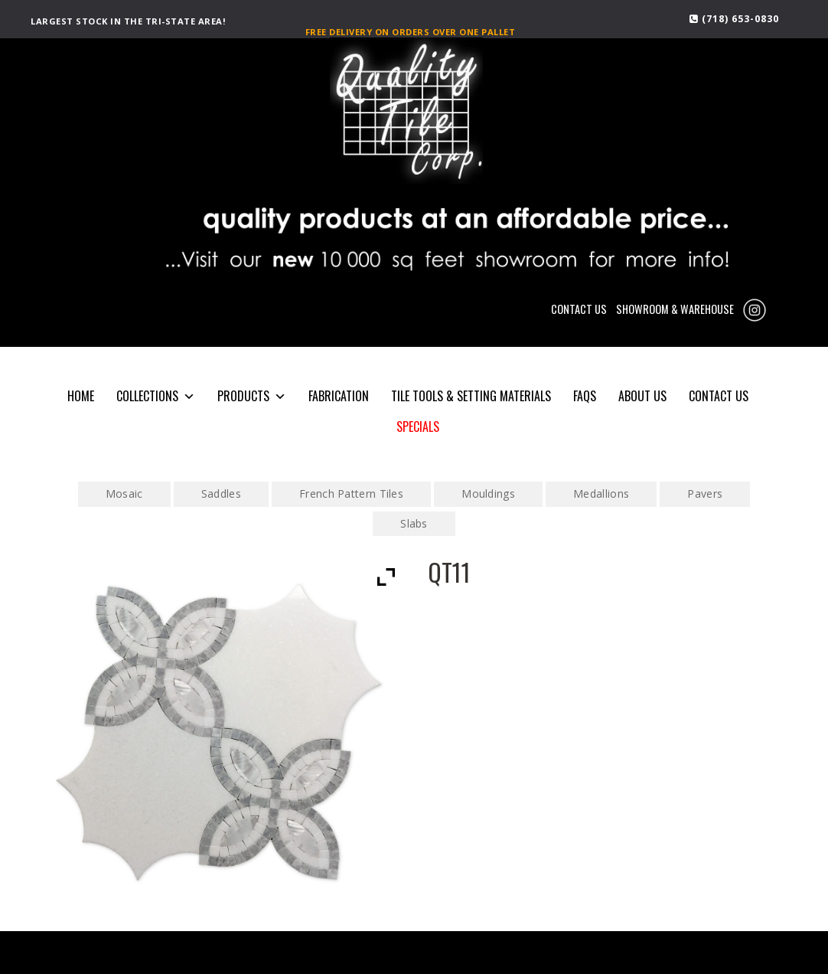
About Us (642, 396)
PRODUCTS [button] (251, 396)
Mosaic (124, 493)
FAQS (584, 396)
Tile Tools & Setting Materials (471, 396)
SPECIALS (417, 426)
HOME (80, 396)
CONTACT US (579, 309)
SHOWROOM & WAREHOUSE (675, 309)
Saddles (221, 493)
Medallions (601, 493)
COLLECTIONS (155, 396)
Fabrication (338, 396)
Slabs (414, 523)
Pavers (704, 493)
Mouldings (488, 493)
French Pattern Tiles (351, 493)
